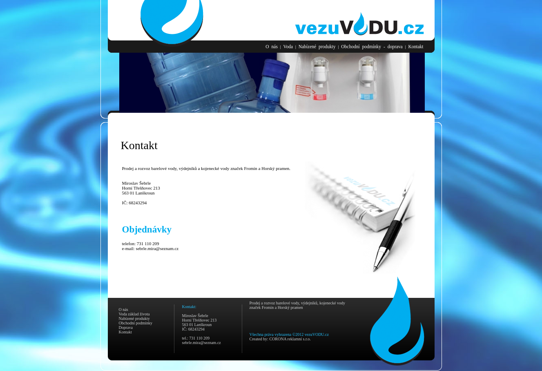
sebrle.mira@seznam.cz (157, 248)
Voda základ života (134, 314)
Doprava (126, 327)
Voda (288, 46)
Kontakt (415, 46)
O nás (271, 46)
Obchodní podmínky (136, 323)
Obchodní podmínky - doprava (372, 46)
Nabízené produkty (317, 46)
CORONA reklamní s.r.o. (289, 339)
